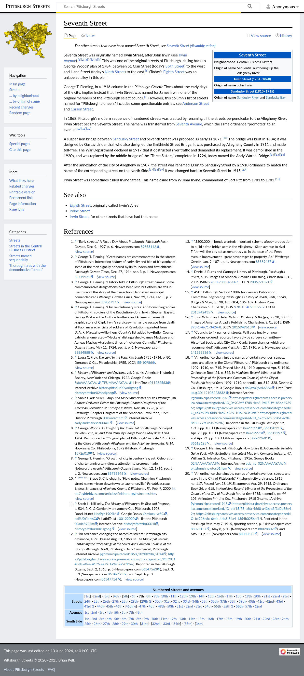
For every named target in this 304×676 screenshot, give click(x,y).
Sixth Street (175, 66)
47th (142, 606)
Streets (14, 240)
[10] (78, 128)
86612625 (198, 443)
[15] (277, 154)
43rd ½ (89, 606)
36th (214, 601)
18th (239, 596)
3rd (106, 596)
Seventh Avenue (189, 124)
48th (152, 606)
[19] (161, 169)
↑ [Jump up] (75, 241)
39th (242, 601)
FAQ (51, 669)
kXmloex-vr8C (153, 514)
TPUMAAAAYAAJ (115, 382)
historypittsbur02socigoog (93, 393)
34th (195, 601)
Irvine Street (80, 211)
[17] (151, 169)
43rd (279, 601)
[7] (99, 59)
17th (229, 596)
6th (133, 596)
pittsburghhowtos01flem (209, 468)
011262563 (158, 382)
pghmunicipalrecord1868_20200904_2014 (131, 554)
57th (248, 606)
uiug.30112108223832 (208, 393)
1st (87, 596)
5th (125, 596)
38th (232, 601)
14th (201, 596)
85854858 (82, 352)
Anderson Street (195, 103)
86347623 (115, 574)
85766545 (115, 473)
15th (211, 596)
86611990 (251, 428)
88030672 (246, 534)
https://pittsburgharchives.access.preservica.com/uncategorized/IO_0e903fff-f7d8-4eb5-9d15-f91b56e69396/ (241, 403)
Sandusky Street (126, 139)
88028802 (266, 529)
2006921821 (259, 282)
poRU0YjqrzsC (85, 518)
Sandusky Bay (276, 97)
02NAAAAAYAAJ (203, 463)
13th (192, 596)
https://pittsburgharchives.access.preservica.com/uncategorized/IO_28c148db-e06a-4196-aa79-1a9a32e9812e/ (124, 559)
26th (106, 601)
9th (156, 596)
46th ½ (131, 606)
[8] (147, 70)
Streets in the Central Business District (25, 248)
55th (217, 606)
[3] (86, 59)
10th (164, 596)
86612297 (274, 433)
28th (125, 601)
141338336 (199, 352)
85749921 (82, 277)
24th (87, 601)
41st (260, 601)
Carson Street (82, 109)
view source (84, 251)
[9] (146, 96)
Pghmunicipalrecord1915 (209, 503)
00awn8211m (113, 418)
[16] (282, 154)
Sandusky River (248, 97)
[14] (272, 154)
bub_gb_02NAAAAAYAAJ (264, 463)
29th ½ (146, 601)
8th (148, 596)
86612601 (260, 438)
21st (266, 596)
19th (248, 596)
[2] (83, 59)
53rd (198, 606)
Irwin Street (79, 216)
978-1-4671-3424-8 (206, 327)
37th (223, 601)
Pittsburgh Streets (28, 6)
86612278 (254, 433)
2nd (97, 596)
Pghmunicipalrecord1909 (209, 398)
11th (173, 596)
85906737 (108, 302)
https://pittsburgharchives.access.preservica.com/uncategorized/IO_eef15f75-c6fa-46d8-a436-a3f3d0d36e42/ (241, 508)
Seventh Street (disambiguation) (191, 45)
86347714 (109, 579)
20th (257, 596)
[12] (88, 128)
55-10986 (144, 362)
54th (208, 606)
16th (220, 596)
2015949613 (241, 327)
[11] (83, 128)
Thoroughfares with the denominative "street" (27, 267)
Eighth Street (173, 71)
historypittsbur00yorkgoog (118, 388)
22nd (276, 596)
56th (239, 606)
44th (100, 606)
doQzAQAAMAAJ (258, 388)
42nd (270, 601)
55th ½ (228, 606)
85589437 (263, 261)
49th (161, 606)
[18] (156, 169)
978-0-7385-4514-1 (223, 282)
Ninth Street (114, 71)
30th (158, 601)
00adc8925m (84, 524)
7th (141, 596)
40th (251, 601)
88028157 (198, 529)
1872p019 (82, 453)
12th (183, 596)
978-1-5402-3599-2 (249, 307)
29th (134, 601)
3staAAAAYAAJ (85, 382)
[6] (96, 59)
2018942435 (200, 312)
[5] (93, 59)
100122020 (126, 518)
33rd (186, 601)
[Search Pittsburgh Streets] (158, 6)
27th (115, 601)
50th (170, 606)
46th (118, 606)
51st (180, 606)
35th (205, 601)
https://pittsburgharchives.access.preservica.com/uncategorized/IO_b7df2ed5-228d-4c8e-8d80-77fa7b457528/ (241, 418)
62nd (258, 606)
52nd (189, 606)
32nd (176, 601)
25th (97, 601)
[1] (79, 59)
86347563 (149, 569)
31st (167, 601)
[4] (89, 59)
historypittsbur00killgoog (92, 529)
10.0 (80, 477)
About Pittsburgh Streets (24, 669)
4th (116, 596)
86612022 (271, 428)
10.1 (86, 477)
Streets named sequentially (20, 258)
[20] (243, 169)
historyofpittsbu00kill (139, 524)
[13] (225, 137)
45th (109, 606)
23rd (285, 596)
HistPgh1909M (105, 514)
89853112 (148, 246)
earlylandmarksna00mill (91, 423)
